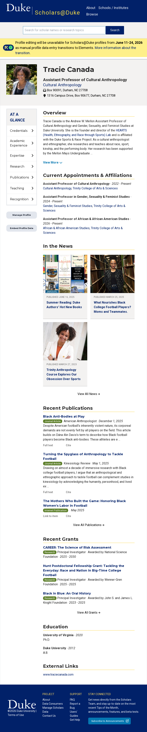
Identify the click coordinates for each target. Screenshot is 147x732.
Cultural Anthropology (62, 85)
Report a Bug (75, 705)
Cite (68, 445)
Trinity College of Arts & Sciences (95, 188)
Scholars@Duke (57, 12)
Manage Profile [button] (21, 215)
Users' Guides (74, 713)
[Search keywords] (64, 30)
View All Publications (88, 525)
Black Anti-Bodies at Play (64, 416)
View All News (89, 394)
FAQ (72, 699)
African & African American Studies (66, 228)
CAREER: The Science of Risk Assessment (77, 547)
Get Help (75, 719)
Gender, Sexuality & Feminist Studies (67, 206)
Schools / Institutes (113, 8)
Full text (48, 445)
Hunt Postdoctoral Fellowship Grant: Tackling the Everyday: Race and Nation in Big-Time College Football (83, 570)
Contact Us (49, 715)
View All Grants (88, 612)
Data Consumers (52, 703)
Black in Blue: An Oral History (67, 593)
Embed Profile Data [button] (21, 228)
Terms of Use (16, 715)
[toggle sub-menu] (32, 131)
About (90, 8)
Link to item (50, 516)
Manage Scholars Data (53, 709)
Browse (92, 14)
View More (52, 162)
